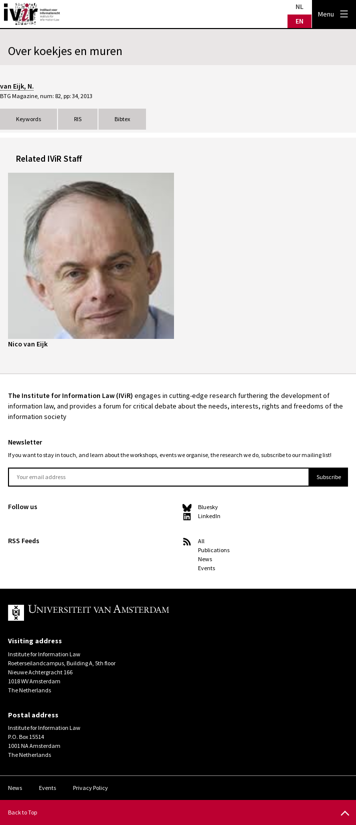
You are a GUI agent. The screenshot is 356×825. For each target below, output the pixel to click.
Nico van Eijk (28, 343)
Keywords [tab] (28, 119)
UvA (124, 613)
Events (206, 568)
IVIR (32, 14)
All (201, 541)
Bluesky (208, 507)
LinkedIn (209, 516)
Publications (214, 550)
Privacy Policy (90, 787)
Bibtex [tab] (122, 119)
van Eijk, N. (17, 86)
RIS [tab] (78, 119)
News (205, 559)
